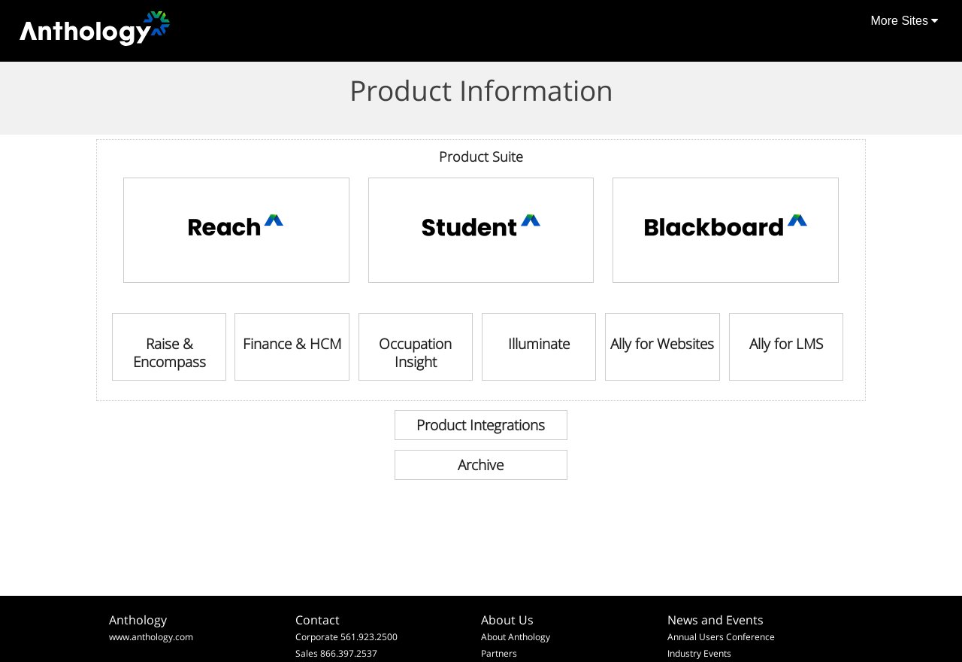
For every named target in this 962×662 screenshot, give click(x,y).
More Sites (904, 20)
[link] (236, 230)
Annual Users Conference (721, 636)
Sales (306, 653)
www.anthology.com (151, 636)
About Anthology (515, 636)
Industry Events (699, 653)
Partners (499, 653)
